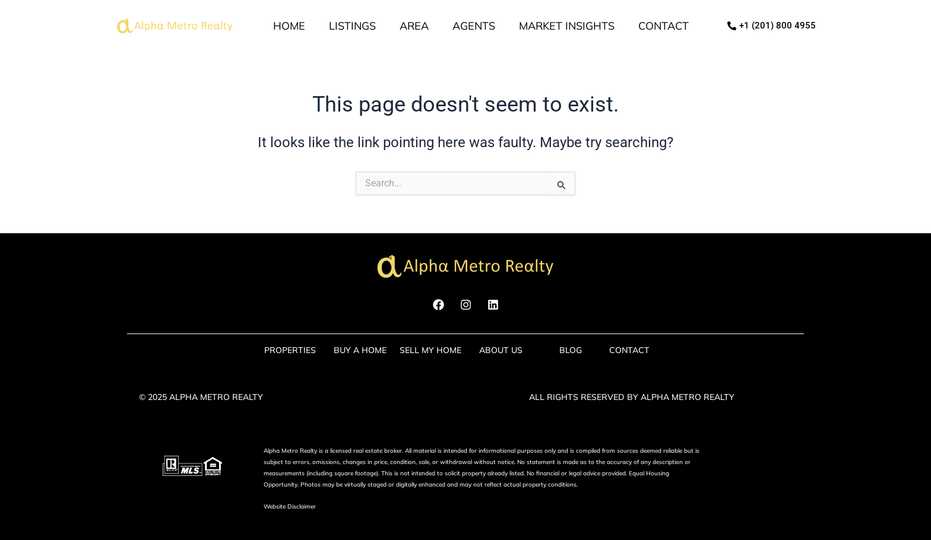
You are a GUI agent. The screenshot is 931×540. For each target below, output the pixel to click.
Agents (473, 26)
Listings (352, 26)
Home (289, 26)
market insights (567, 26)
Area (414, 26)
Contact (663, 26)
